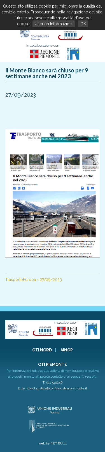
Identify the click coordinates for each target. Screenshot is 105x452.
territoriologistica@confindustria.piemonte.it (54, 388)
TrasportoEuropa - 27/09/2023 (33, 279)
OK (83, 24)
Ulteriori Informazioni (54, 24)
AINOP (66, 350)
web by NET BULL (52, 443)
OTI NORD (42, 350)
